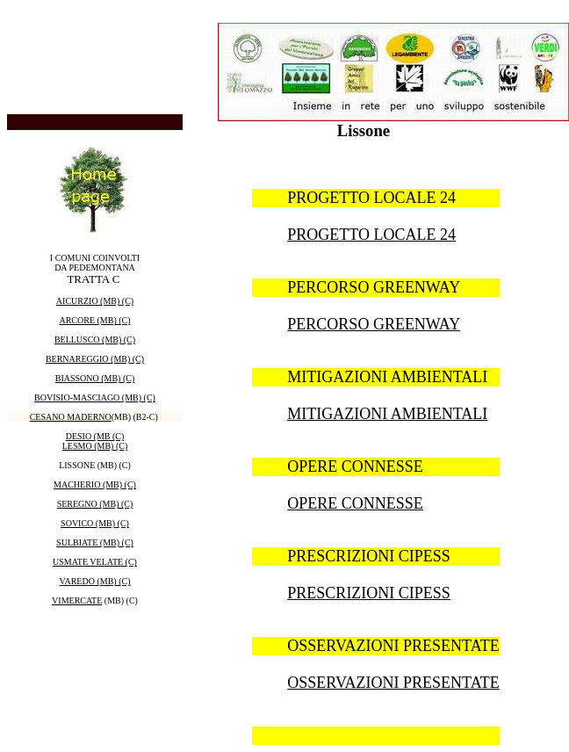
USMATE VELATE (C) (95, 562)
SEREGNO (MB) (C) (95, 504)
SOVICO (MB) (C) (95, 523)
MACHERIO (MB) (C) (95, 484)
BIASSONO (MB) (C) (95, 378)
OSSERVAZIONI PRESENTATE (393, 682)
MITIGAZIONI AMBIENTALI (387, 414)
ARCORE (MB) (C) (94, 320)
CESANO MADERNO (71, 417)
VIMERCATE (77, 600)
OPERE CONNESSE (355, 503)
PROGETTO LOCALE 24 (371, 234)
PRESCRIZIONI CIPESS (368, 593)
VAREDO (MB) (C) (95, 581)
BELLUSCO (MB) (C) (94, 339)
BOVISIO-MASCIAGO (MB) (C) (94, 397)
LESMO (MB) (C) (94, 446)
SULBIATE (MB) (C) (94, 542)
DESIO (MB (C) (95, 436)
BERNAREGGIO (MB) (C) (95, 359)
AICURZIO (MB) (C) (94, 301)
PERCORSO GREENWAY (373, 324)
